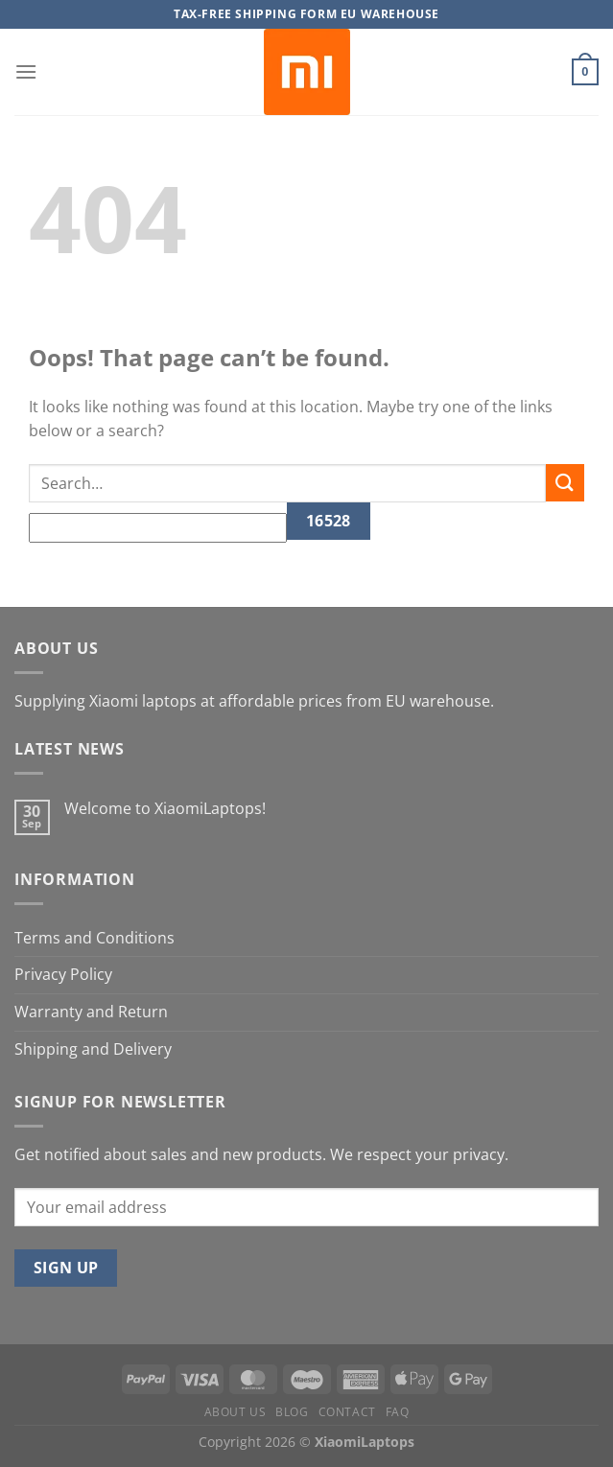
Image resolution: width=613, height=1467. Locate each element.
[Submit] (565, 482)
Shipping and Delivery (93, 1049)
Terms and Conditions (94, 937)
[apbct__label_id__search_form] (158, 528)
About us (235, 1412)
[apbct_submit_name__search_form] (328, 521)
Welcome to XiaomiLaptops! (165, 809)
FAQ (398, 1412)
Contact (347, 1412)
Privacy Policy (63, 974)
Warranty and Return (91, 1011)
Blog (291, 1412)
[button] (25, 71)
